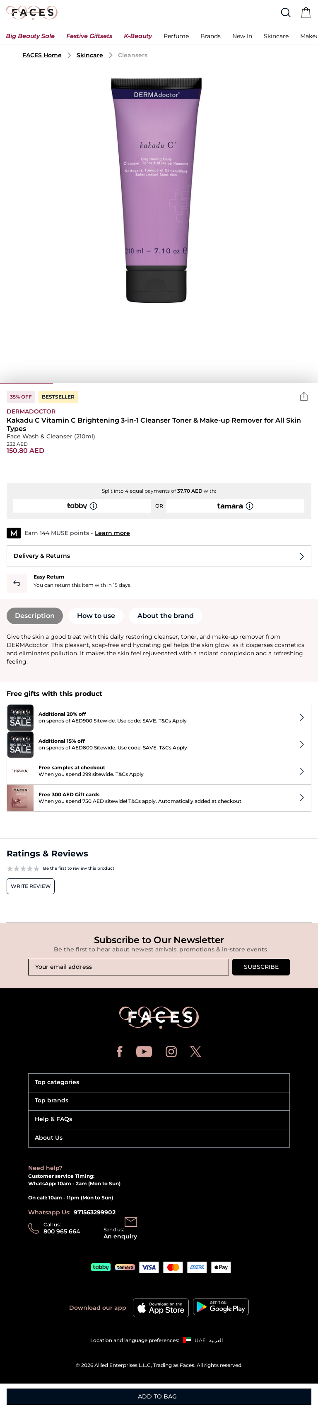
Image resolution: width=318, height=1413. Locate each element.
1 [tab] (26, 383)
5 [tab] (238, 383)
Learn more (112, 533)
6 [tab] (291, 383)
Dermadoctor (31, 411)
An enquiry (120, 1236)
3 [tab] (132, 383)
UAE (200, 1340)
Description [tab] (35, 616)
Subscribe (261, 966)
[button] (30, 38)
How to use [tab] (96, 616)
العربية (216, 1340)
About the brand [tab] (165, 616)
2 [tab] (79, 383)
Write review (31, 886)
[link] (210, 38)
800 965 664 (61, 1231)
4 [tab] (185, 383)
